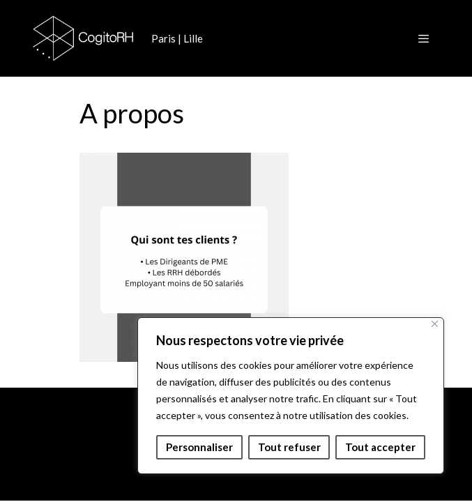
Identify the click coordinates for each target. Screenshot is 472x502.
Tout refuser (289, 447)
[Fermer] (435, 324)
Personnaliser (199, 447)
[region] (290, 395)
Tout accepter (380, 447)
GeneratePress (319, 479)
